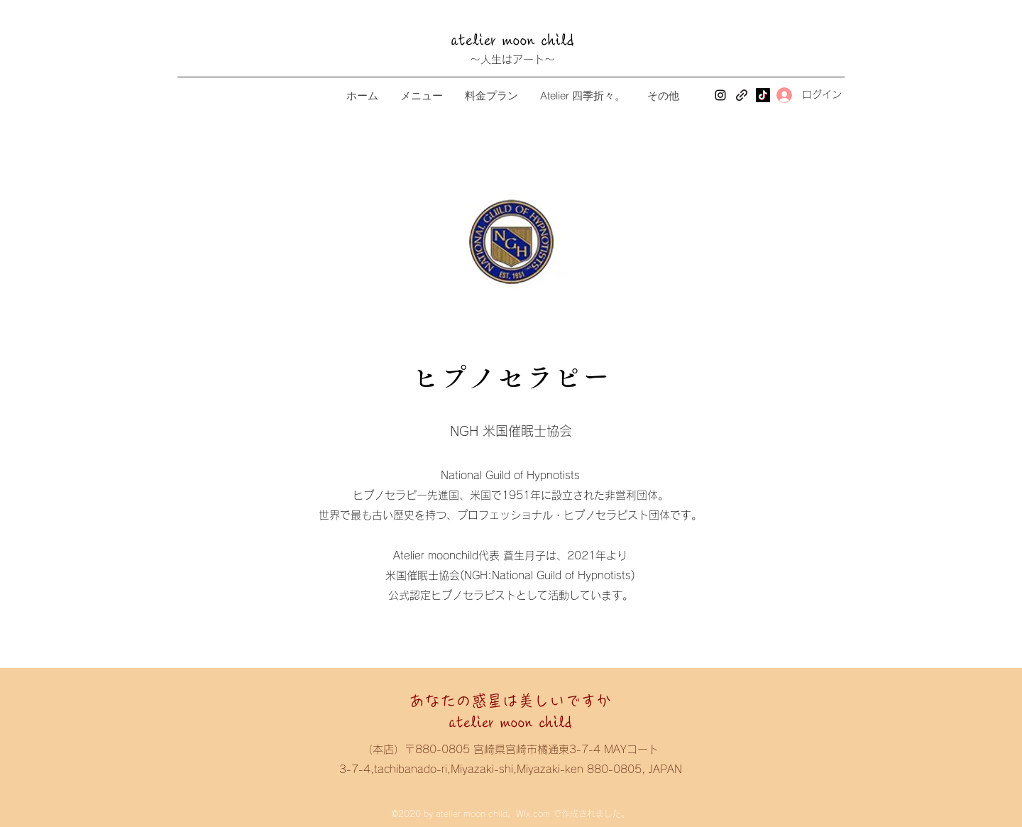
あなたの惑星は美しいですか (510, 700)
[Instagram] (720, 95)
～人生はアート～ (512, 59)
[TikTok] (763, 95)
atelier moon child (520, 40)
